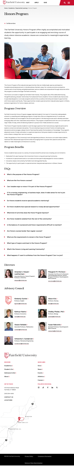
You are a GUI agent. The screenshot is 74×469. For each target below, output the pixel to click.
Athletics (41, 376)
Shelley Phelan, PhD (56, 312)
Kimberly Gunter (20, 299)
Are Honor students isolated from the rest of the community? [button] (29, 219)
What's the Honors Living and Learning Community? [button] (26, 249)
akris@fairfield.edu (53, 303)
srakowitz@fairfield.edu (54, 331)
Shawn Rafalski (20, 325)
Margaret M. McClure (56, 272)
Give (45, 2)
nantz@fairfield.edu (20, 316)
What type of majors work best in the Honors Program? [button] (27, 243)
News (40, 369)
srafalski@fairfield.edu (20, 329)
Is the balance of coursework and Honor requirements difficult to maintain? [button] (34, 225)
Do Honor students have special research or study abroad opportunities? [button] (33, 207)
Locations (8, 400)
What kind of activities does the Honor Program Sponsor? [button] (28, 213)
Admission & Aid (9, 373)
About (6, 376)
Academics (12, 8)
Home (6, 8)
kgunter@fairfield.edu (20, 303)
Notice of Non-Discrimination (33, 463)
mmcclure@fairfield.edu (55, 281)
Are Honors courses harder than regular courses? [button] (24, 231)
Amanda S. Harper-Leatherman (22, 273)
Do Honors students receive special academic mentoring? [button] (28, 201)
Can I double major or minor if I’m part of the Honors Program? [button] (29, 186)
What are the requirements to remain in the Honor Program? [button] (29, 237)
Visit (27, 2)
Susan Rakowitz (54, 325)
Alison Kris (52, 299)
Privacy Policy (29, 456)
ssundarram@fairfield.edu (21, 343)
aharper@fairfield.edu (20, 280)
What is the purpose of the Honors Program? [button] (23, 174)
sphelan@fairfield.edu (54, 316)
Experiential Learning (21, 8)
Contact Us (8, 397)
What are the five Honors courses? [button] (19, 180)
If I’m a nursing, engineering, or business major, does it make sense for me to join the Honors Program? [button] (36, 194)
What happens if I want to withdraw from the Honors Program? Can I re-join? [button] (35, 255)
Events (40, 373)
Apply (37, 2)
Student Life (8, 369)
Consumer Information (44, 456)
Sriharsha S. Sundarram (23, 339)
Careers (40, 380)
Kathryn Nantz (20, 312)
